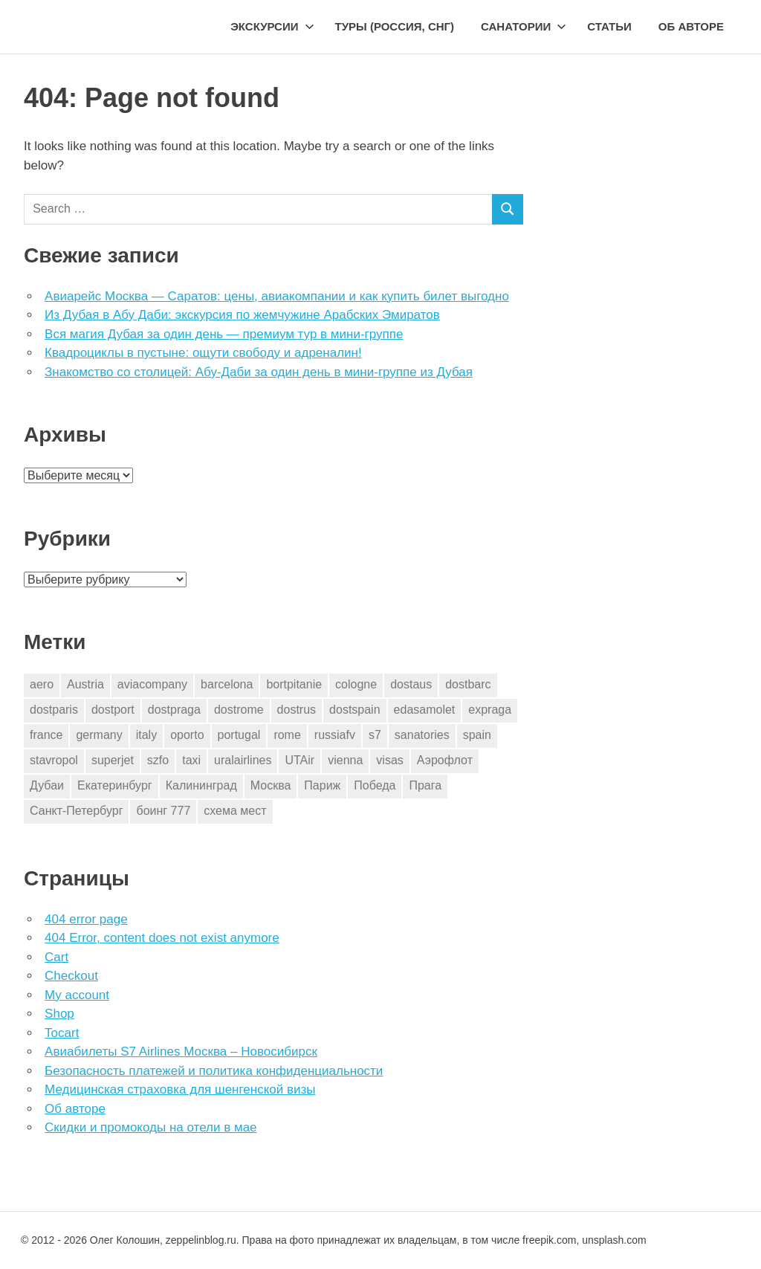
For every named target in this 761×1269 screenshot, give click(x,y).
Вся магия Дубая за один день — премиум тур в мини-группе (224, 334)
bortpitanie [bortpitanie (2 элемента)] (294, 684)
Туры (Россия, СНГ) (395, 26)
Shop (59, 1014)
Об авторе (691, 26)
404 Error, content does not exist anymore (162, 938)
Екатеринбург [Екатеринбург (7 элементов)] (114, 785)
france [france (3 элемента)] (46, 735)
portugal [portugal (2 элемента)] (239, 735)
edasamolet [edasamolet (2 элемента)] (425, 709)
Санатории (523, 26)
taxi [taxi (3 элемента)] (191, 760)
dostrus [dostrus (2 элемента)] (296, 709)
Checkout (71, 976)
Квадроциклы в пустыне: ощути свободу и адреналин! (203, 353)
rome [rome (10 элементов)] (286, 735)
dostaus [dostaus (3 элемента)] (411, 684)
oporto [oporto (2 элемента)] (187, 735)
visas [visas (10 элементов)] (389, 760)
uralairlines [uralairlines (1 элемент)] (242, 760)
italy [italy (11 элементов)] (146, 735)
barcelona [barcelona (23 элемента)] (227, 684)
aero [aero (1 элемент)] (42, 684)
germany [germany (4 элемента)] (99, 735)
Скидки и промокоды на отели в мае (150, 1127)
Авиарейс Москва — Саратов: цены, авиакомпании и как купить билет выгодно (277, 296)
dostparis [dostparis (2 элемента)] (54, 709)
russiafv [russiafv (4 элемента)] (334, 735)
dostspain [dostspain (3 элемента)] (354, 709)
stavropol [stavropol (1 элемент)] (54, 760)
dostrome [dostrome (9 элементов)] (239, 709)
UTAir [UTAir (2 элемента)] (299, 760)
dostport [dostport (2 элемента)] (113, 709)
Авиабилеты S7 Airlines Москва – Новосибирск (181, 1051)
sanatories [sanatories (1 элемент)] (422, 735)
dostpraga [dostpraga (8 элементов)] (174, 709)
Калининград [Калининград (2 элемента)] (201, 785)
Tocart (62, 1033)
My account (77, 995)
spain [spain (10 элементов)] (477, 735)
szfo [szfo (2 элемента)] (158, 760)
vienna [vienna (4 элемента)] (345, 760)
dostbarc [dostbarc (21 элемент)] (467, 684)
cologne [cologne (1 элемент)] (356, 684)
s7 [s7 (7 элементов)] (375, 735)
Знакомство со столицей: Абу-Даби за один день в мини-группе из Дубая (259, 372)
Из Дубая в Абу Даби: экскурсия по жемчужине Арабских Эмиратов (242, 315)
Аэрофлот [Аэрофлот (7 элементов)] (445, 760)
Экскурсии (272, 26)
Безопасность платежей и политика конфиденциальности (214, 1071)
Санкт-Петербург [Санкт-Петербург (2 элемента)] (76, 810)
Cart (56, 957)
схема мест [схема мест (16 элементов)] (235, 810)
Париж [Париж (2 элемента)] (322, 785)
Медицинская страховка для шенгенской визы (180, 1089)
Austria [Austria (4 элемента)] (85, 684)
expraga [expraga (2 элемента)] (489, 709)
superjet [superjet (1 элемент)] (112, 760)
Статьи (609, 26)
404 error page (86, 919)
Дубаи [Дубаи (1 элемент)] (47, 785)
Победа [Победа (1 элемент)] (374, 785)
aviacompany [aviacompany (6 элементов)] (152, 684)
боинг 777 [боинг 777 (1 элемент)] (163, 810)
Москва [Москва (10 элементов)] (270, 785)
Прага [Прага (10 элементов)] (425, 785)
